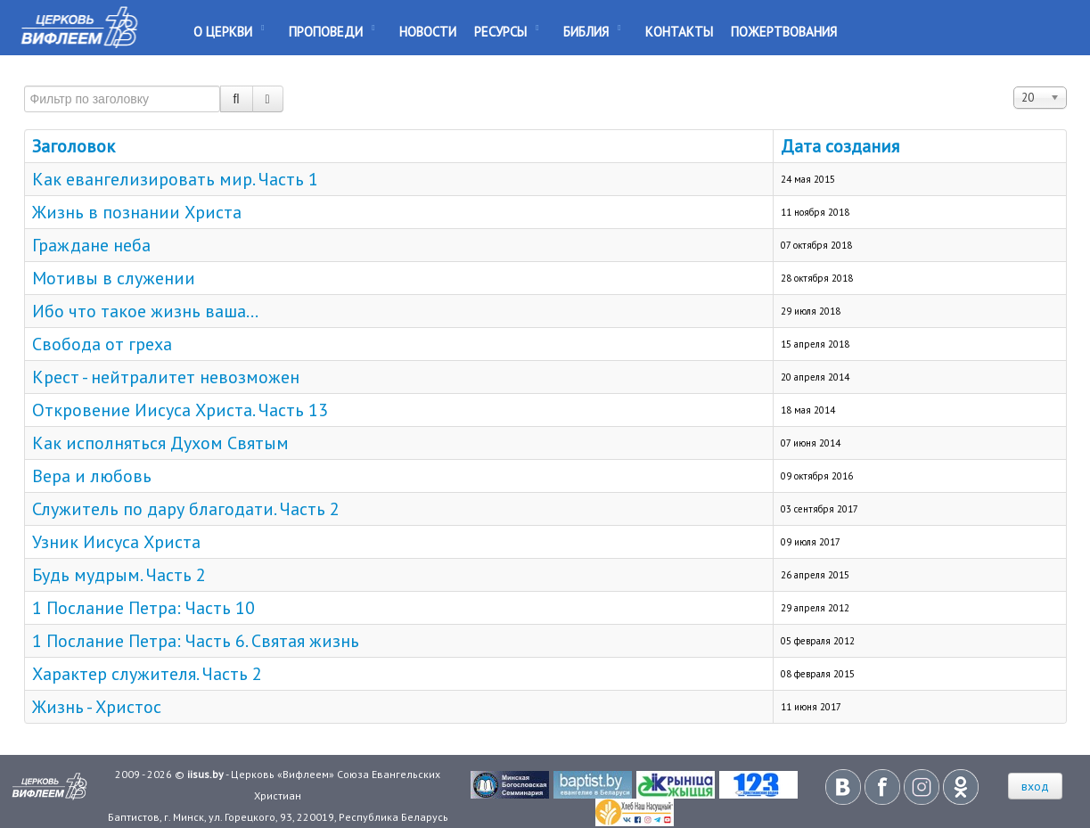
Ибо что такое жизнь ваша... (145, 311)
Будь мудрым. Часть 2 (119, 574)
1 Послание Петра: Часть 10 (143, 607)
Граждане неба (91, 245)
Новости (427, 31)
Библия (586, 31)
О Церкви (222, 31)
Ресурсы (500, 31)
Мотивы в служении (113, 278)
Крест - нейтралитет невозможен (165, 377)
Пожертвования (784, 31)
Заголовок (73, 146)
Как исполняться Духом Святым (160, 443)
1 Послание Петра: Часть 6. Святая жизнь (195, 640)
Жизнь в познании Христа (137, 212)
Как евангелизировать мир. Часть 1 (175, 179)
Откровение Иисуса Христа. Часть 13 (180, 410)
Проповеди (326, 31)
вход (1035, 786)
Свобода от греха (102, 344)
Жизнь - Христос (96, 706)
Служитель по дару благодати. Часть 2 (186, 509)
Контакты (679, 31)
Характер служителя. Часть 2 (147, 673)
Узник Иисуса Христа (116, 541)
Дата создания (840, 146)
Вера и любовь (92, 476)
